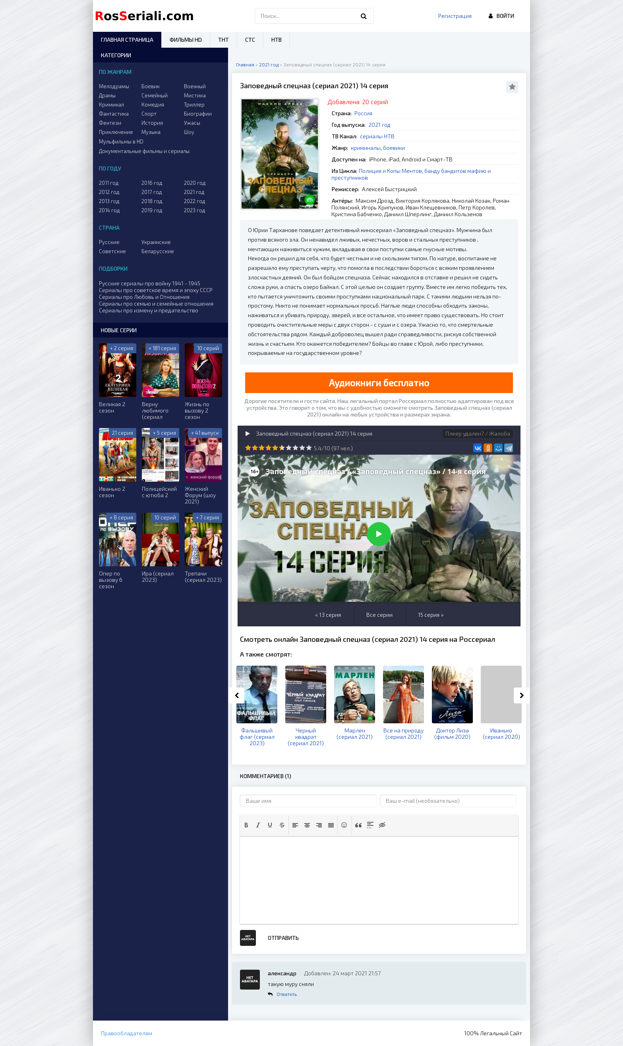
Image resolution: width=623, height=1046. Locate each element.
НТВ (276, 39)
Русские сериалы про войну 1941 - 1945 (149, 283)
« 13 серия (328, 614)
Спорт (149, 113)
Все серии (379, 614)
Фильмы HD (186, 39)
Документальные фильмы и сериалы (144, 151)
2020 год (195, 183)
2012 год (109, 192)
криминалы (366, 147)
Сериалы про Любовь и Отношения (144, 296)
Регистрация (455, 15)
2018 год (152, 201)
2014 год (109, 210)
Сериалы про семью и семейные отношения (156, 303)
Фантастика (114, 113)
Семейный (154, 95)
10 (309, 447)
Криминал (111, 104)
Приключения (116, 132)
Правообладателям (126, 1033)
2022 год (194, 201)
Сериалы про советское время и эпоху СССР (156, 290)
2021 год (379, 124)
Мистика (195, 95)
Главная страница (127, 39)
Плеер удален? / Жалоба (477, 433)
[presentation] (246, 825)
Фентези (110, 123)
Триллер (194, 104)
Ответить (287, 994)
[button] (246, 825)
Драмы (107, 95)
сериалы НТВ (377, 136)
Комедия (152, 104)
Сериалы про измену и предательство (148, 310)
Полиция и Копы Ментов (390, 170)
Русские (109, 242)
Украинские (156, 242)
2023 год (194, 210)
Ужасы (192, 123)
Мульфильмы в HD (121, 141)
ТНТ (223, 39)
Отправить (283, 937)
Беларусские (157, 251)
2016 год (152, 183)
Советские (112, 251)
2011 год (109, 183)
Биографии (198, 113)
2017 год (151, 192)
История (152, 123)
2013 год (109, 201)
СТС (250, 39)
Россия (363, 113)
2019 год (152, 210)
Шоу (189, 132)
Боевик (150, 86)
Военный (195, 86)
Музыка (151, 132)
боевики (394, 147)
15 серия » (430, 614)
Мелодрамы (114, 86)
